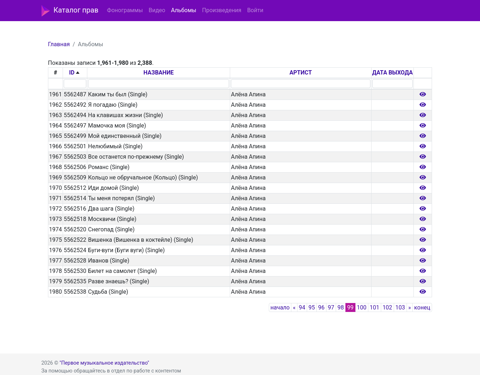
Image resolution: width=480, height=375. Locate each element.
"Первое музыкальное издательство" (104, 363)
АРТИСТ (301, 72)
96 (321, 307)
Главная (59, 44)
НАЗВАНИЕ (159, 72)
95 (312, 307)
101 (374, 307)
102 (387, 307)
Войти (255, 10)
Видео (157, 10)
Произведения (221, 10)
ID (71, 72)
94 (302, 307)
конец (422, 307)
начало (280, 307)
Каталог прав (70, 10)
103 (400, 307)
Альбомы (184, 10)
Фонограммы (125, 10)
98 (341, 307)
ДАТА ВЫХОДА (392, 72)
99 (350, 307)
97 (331, 307)
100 (362, 307)
